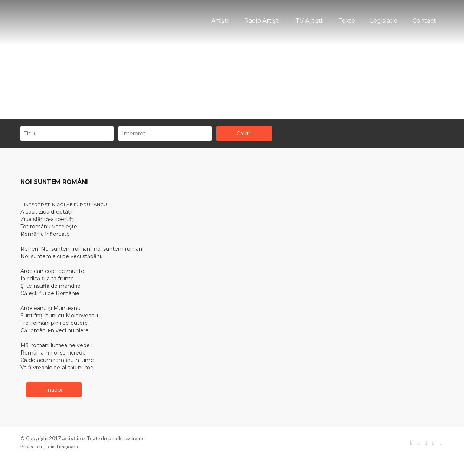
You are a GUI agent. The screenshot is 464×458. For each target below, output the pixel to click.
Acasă (219, 90)
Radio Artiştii (262, 20)
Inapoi (54, 389)
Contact (424, 20)
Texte (346, 20)
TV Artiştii (309, 20)
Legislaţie (384, 20)
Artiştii (220, 20)
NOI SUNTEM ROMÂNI (54, 181)
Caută (244, 133)
